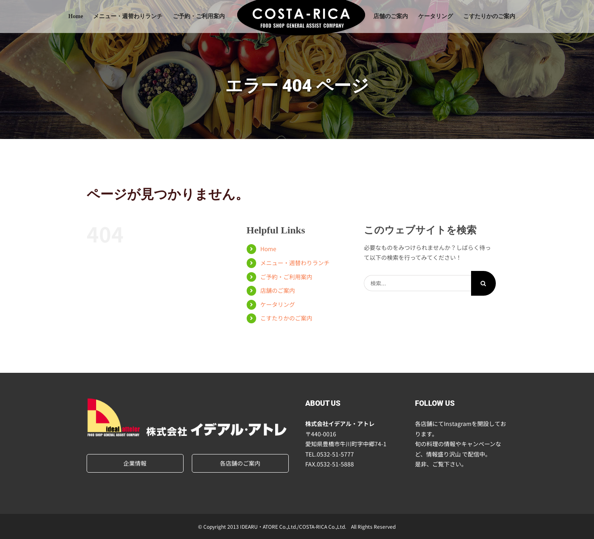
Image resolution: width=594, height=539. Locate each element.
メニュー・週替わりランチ (295, 263)
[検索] (483, 283)
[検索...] (417, 283)
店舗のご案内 (277, 290)
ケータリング (277, 304)
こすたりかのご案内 (286, 318)
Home (268, 249)
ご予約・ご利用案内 (286, 277)
